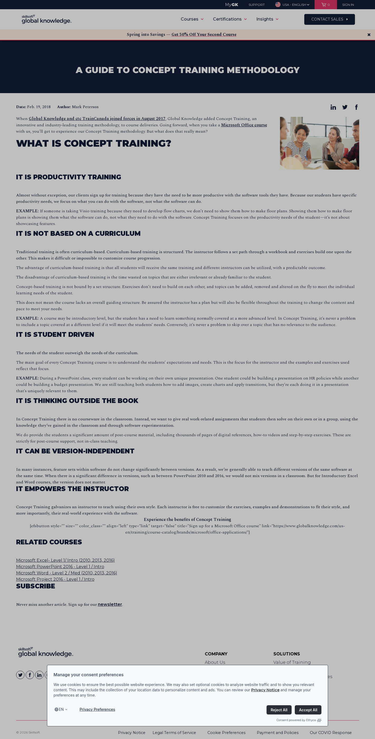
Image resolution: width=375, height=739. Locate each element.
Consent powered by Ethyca (299, 720)
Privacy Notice (265, 690)
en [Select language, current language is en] (61, 709)
